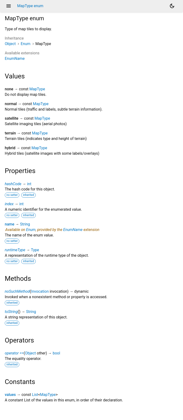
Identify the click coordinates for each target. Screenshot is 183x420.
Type (35, 250)
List (35, 394)
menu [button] (8, 6)
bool (56, 353)
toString (11, 311)
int (29, 184)
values (10, 394)
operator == (14, 353)
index (9, 204)
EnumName (15, 58)
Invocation (40, 291)
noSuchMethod (17, 291)
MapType (37, 89)
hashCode (13, 184)
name (9, 224)
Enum (25, 43)
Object (10, 43)
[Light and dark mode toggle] (172, 6)
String (25, 224)
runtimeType (15, 250)
